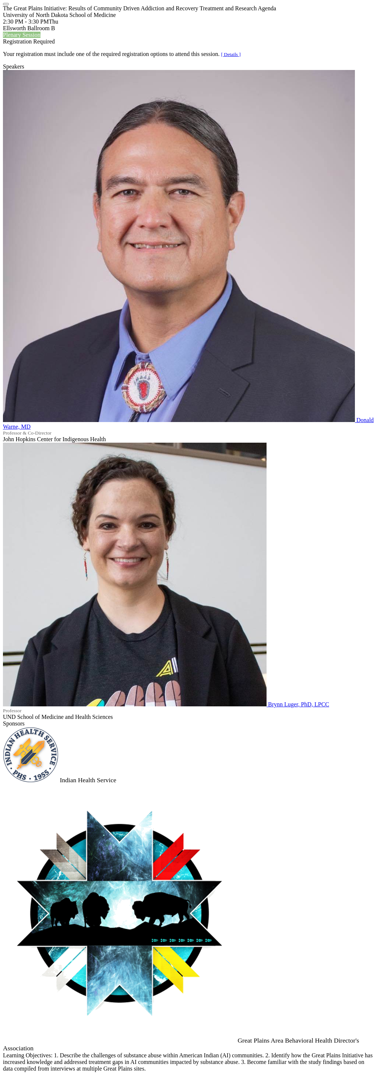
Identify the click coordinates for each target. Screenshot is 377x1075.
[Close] (6, 4)
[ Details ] (231, 54)
